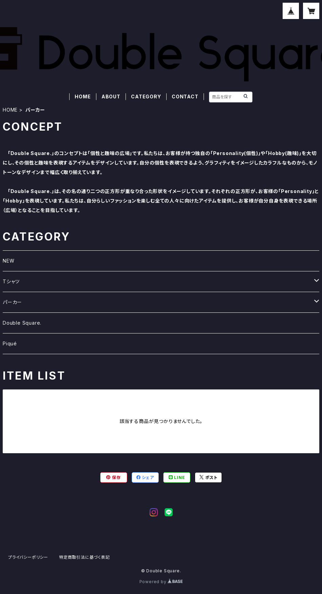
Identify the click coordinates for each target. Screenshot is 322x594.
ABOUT (110, 96)
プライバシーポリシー (28, 557)
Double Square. (22, 323)
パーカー (12, 302)
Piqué (10, 343)
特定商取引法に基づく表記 (84, 557)
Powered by (161, 581)
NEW (8, 261)
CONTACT (185, 96)
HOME (83, 96)
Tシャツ (11, 281)
